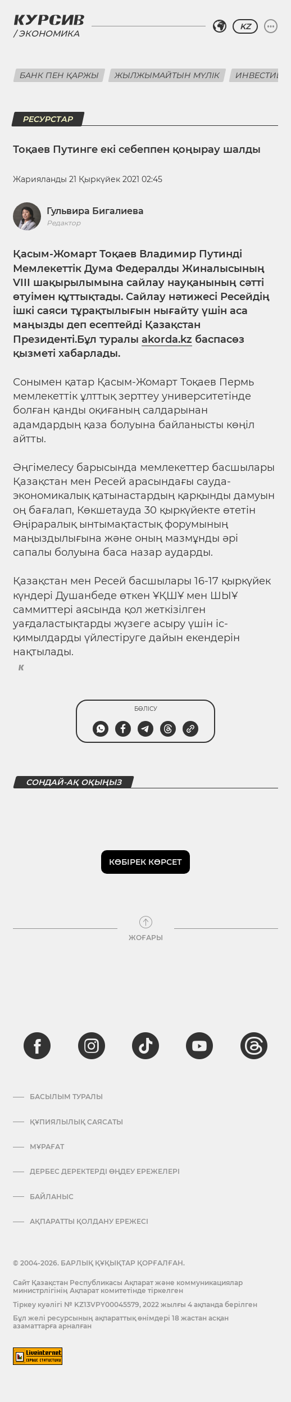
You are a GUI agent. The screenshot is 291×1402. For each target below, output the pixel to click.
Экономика (49, 33)
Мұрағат (47, 1147)
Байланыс (52, 1197)
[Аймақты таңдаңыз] (219, 26)
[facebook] (37, 1045)
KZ (245, 26)
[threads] (253, 1045)
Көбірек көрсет (145, 862)
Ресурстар (48, 119)
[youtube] (199, 1045)
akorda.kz (167, 339)
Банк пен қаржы (59, 75)
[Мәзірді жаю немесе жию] (270, 26)
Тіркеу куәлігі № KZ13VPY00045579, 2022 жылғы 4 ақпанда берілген (135, 1304)
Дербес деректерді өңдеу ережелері (105, 1172)
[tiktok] (145, 1045)
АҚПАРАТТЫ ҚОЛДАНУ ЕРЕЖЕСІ (89, 1222)
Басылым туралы (66, 1097)
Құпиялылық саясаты (76, 1122)
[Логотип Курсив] (49, 19)
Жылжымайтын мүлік (167, 75)
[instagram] (91, 1045)
